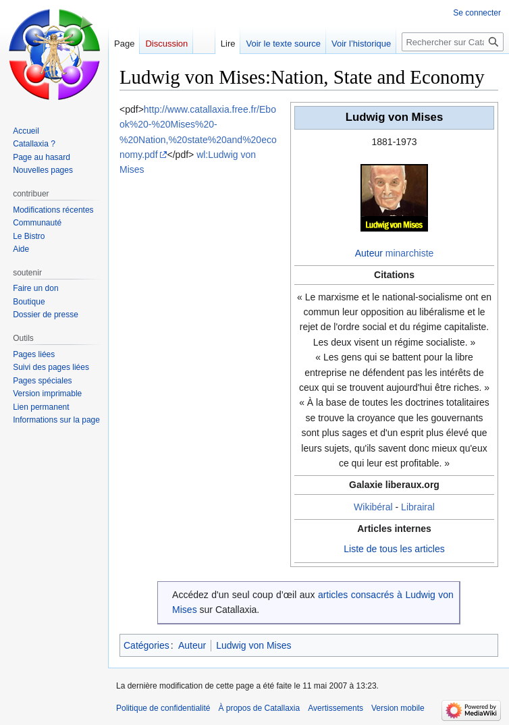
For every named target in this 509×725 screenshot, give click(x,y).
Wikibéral (373, 507)
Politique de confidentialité (163, 708)
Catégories (146, 645)
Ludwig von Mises (253, 645)
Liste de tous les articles (394, 548)
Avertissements (335, 708)
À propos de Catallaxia (259, 708)
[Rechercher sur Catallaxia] (453, 41)
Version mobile (398, 708)
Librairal (418, 507)
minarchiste (409, 253)
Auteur (369, 253)
